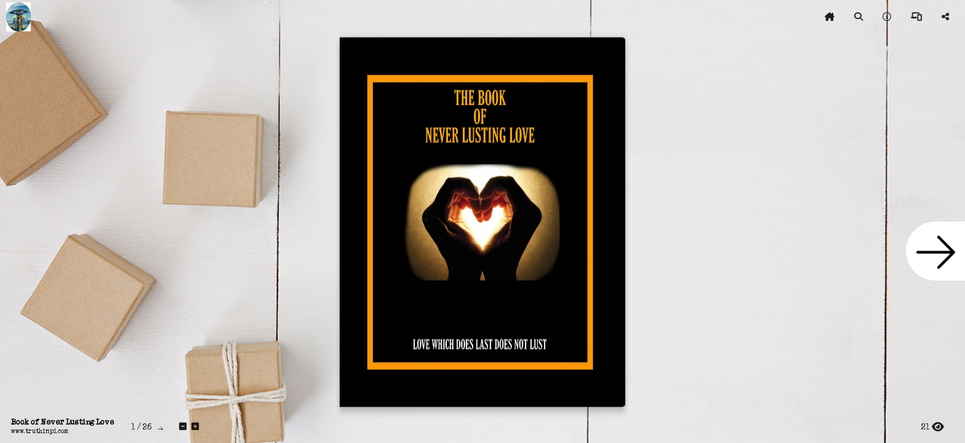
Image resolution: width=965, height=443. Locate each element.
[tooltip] (829, 17)
